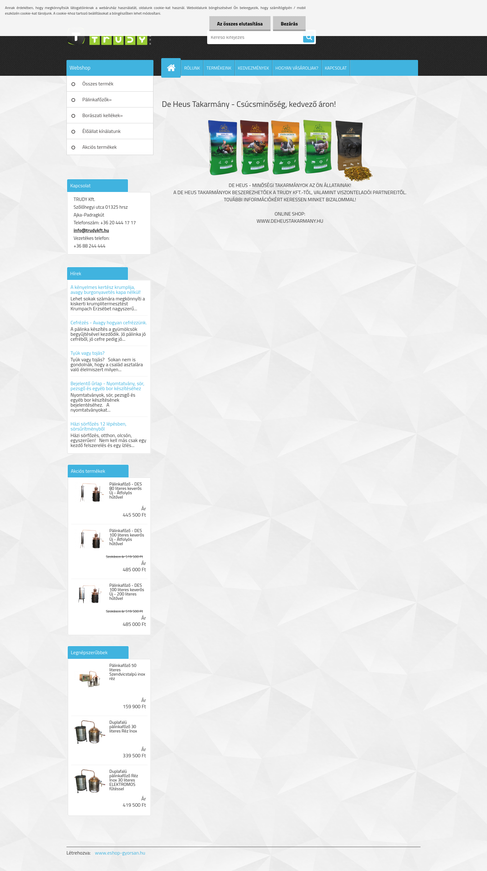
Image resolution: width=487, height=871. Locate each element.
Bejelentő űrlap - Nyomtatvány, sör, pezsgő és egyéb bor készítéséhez (107, 386)
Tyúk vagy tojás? (88, 353)
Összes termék (97, 83)
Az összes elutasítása (240, 23)
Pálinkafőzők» (97, 99)
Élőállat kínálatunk (101, 131)
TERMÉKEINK (219, 68)
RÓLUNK (192, 68)
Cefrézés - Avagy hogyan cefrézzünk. (109, 322)
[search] (308, 37)
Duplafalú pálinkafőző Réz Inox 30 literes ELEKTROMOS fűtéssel (123, 780)
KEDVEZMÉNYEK (253, 68)
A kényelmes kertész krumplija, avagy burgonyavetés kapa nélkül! (106, 289)
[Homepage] (173, 67)
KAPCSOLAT (336, 68)
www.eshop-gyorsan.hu (120, 852)
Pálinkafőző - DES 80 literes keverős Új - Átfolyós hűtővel (125, 490)
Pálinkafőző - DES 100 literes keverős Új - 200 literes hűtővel (126, 591)
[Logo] (109, 36)
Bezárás (289, 23)
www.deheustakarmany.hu (290, 221)
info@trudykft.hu (91, 230)
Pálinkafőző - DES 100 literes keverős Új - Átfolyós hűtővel (126, 537)
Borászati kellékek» (102, 115)
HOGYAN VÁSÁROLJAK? (296, 68)
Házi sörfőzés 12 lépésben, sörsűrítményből (98, 426)
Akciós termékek (99, 147)
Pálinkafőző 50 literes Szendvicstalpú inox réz (127, 672)
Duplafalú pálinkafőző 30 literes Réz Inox (123, 726)
